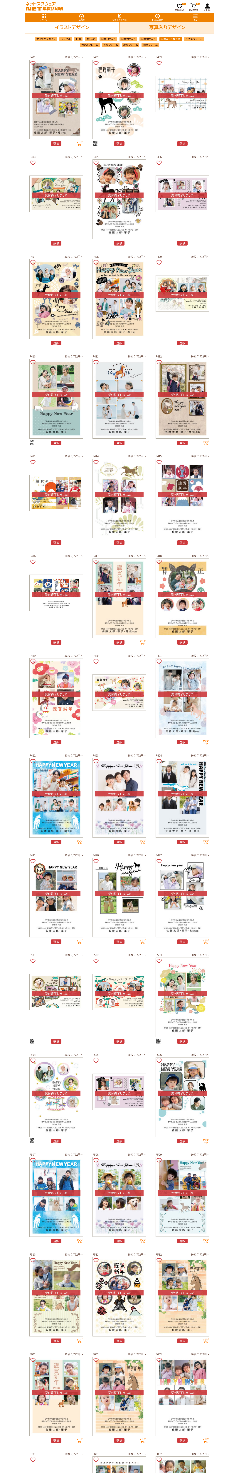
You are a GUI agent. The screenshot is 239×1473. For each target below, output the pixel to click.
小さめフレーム (194, 39)
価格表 (82, 17)
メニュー (195, 17)
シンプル (65, 39)
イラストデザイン (72, 27)
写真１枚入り (108, 39)
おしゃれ (91, 39)
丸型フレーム (110, 45)
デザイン (44, 17)
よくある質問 (157, 17)
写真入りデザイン (167, 27)
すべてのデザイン (46, 39)
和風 (78, 39)
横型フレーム (150, 45)
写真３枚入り (148, 39)
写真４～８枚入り (170, 39)
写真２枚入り (128, 39)
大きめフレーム (89, 45)
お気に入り (180, 7)
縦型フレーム (130, 45)
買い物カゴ (194, 7)
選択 (56, 143)
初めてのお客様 (119, 17)
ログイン (207, 7)
